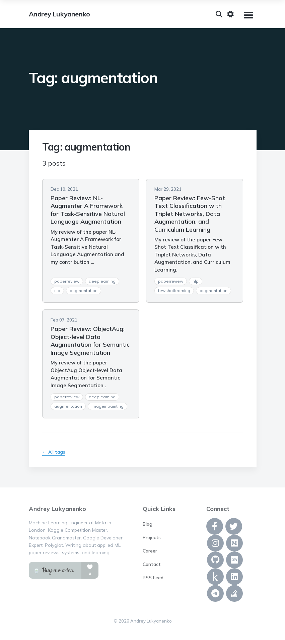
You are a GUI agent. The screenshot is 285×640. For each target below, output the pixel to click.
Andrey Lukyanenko (59, 14)
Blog (147, 524)
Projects (152, 537)
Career (150, 551)
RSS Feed (153, 578)
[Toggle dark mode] (230, 14)
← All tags (53, 452)
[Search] (219, 14)
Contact (152, 564)
